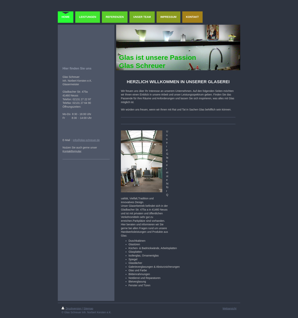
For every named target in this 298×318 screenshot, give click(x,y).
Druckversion (72, 308)
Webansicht (229, 308)
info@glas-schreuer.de (86, 140)
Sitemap (88, 308)
